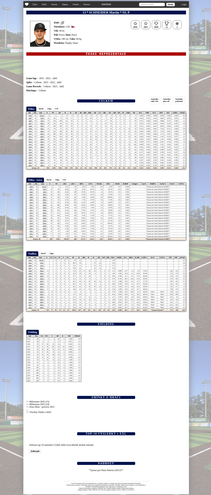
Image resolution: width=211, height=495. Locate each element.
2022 (48, 79)
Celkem (38, 83)
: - (32, 79)
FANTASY (106, 4)
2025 (41, 79)
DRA (42, 124)
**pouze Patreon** (157, 311)
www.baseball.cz (140, 486)
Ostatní (76, 4)
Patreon (86, 4)
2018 (30, 153)
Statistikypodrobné (179, 101)
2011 (30, 134)
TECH (42, 116)
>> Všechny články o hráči (38, 413)
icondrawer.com (121, 487)
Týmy (34, 4)
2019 (30, 155)
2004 (30, 116)
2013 (30, 140)
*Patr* (153, 292)
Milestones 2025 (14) (39, 405)
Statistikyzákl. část (154, 101)
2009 (30, 129)
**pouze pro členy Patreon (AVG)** (106, 471)
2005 (30, 119)
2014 (30, 142)
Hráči (44, 4)
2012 (30, 137)
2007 (30, 124)
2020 (30, 158)
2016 (30, 148)
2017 (30, 150)
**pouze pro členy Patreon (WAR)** (158, 187)
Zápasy (65, 4)
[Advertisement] (12, 58)
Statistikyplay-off (167, 101)
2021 (30, 161)
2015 (30, 145)
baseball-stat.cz (93, 484)
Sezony (54, 4)
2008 (30, 127)
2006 (30, 121)
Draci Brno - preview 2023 (41, 407)
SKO (42, 119)
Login (184, 4)
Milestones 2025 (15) (39, 402)
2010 (30, 132)
